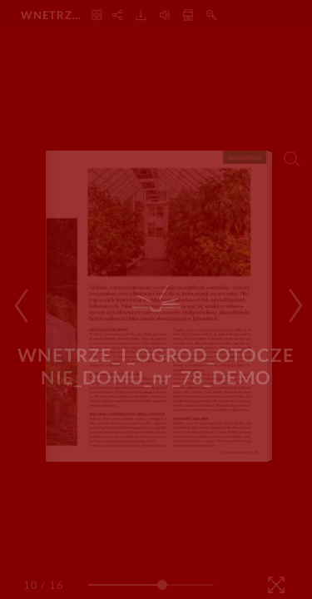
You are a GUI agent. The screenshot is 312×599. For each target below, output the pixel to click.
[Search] (292, 158)
